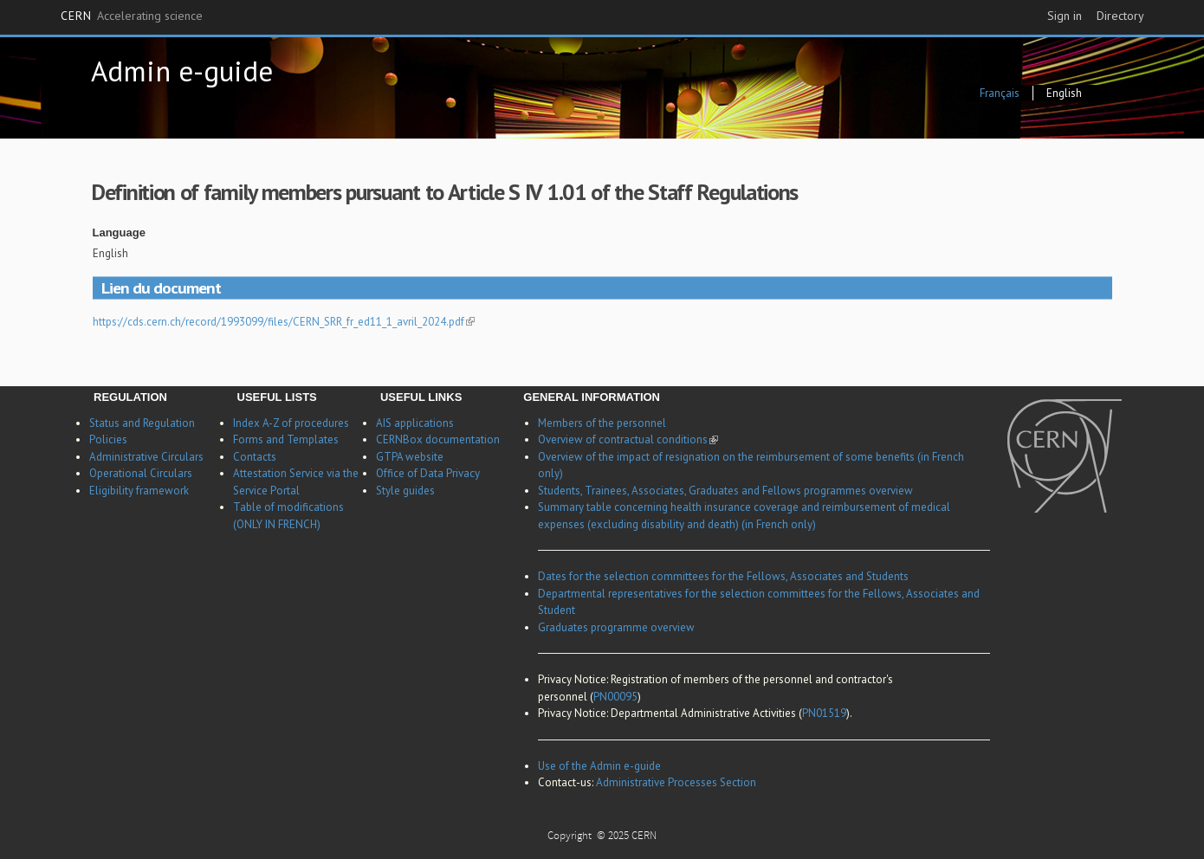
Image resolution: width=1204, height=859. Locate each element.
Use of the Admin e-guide (599, 766)
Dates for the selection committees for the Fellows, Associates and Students (723, 576)
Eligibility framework (139, 490)
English (1064, 93)
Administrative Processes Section (676, 782)
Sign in (1064, 16)
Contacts (254, 456)
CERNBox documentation (438, 439)
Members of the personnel (602, 423)
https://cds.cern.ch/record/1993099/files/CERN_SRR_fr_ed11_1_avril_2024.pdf (284, 321)
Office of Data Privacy (428, 473)
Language (119, 232)
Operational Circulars (140, 473)
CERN (132, 16)
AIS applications (415, 423)
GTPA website (409, 456)
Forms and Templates (286, 439)
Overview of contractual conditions (628, 439)
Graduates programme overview (616, 627)
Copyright (570, 837)
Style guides (405, 490)
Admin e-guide (182, 70)
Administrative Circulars (146, 456)
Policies (108, 439)
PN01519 (824, 713)
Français (1000, 93)
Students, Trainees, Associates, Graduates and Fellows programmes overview (725, 490)
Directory (1120, 16)
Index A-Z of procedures (291, 423)
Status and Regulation (142, 423)
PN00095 (615, 696)
